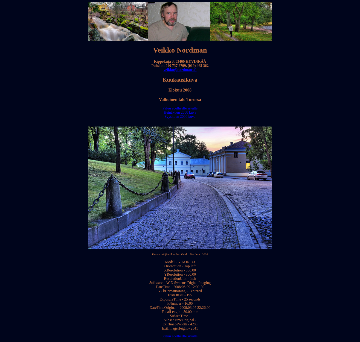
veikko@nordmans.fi (179, 70)
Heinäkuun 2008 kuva (180, 112)
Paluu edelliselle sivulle (180, 108)
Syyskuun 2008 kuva (180, 116)
